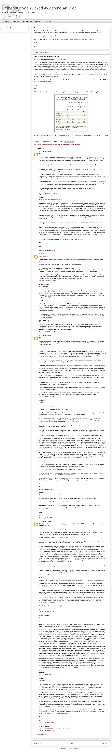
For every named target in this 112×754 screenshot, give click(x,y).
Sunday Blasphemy (76, 144)
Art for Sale (48, 21)
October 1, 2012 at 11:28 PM (47, 674)
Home (7, 21)
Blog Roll (38, 21)
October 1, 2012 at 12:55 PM (47, 574)
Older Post (104, 743)
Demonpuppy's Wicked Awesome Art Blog (39, 8)
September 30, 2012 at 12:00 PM (48, 250)
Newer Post (37, 743)
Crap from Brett (42, 144)
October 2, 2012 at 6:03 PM (46, 730)
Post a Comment (41, 734)
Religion (49, 144)
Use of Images (27, 21)
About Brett (16, 21)
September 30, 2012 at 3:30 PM (47, 331)
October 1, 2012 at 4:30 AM (46, 396)
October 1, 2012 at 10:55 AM (46, 518)
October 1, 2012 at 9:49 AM (46, 489)
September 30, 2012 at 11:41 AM (48, 194)
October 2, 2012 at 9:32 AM (46, 722)
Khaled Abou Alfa (44, 151)
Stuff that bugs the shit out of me (61, 144)
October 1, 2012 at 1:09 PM (46, 611)
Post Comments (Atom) (74, 748)
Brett (40, 197)
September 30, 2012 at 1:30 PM (47, 280)
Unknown (41, 253)
